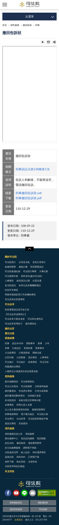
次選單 (29, 16)
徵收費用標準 (34, 443)
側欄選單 (4, 4)
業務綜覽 (9, 338)
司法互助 (44, 362)
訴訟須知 (9, 443)
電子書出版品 (27, 414)
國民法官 (9, 328)
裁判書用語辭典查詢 (15, 395)
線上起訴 (25, 452)
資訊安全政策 (16, 509)
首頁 (4, 25)
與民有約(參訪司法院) (31, 276)
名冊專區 (9, 404)
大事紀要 (43, 271)
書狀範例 (27, 25)
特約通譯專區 (39, 452)
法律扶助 (32, 461)
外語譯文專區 (25, 390)
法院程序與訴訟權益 (15, 466)
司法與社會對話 (35, 318)
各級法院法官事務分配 (30, 400)
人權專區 (9, 280)
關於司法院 (11, 256)
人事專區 (44, 357)
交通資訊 (18, 519)
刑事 (37, 25)
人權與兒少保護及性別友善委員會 (21, 371)
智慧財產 (28, 348)
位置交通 (37, 280)
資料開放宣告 (16, 502)
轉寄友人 (48, 42)
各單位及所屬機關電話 (30, 285)
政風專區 (32, 362)
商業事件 (39, 348)
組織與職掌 (10, 266)
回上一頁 (42, 42)
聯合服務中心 (11, 438)
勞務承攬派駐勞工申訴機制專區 (20, 294)
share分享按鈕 (54, 42)
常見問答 (9, 471)
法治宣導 (21, 418)
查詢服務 (9, 376)
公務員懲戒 (24, 352)
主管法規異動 (41, 390)
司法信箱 (43, 509)
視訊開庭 (41, 438)
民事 (7, 343)
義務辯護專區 (38, 409)
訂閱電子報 (33, 457)
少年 (47, 343)
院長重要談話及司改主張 (17, 309)
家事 (40, 343)
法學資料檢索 (41, 386)
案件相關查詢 (11, 381)
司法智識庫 (26, 386)
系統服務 (29, 433)
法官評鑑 (9, 357)
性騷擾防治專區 (12, 366)
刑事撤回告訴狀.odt (29, 193)
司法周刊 (9, 418)
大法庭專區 (10, 352)
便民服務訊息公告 (13, 433)
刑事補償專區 (11, 414)
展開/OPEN (29, 249)
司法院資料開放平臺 (38, 418)
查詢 (54, 4)
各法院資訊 (10, 285)
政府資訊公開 (23, 280)
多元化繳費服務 (12, 447)
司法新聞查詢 (27, 381)
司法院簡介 (10, 262)
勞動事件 (30, 343)
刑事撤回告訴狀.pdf (29, 198)
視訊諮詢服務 (27, 438)
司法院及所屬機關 (14, 4)
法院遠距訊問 (11, 452)
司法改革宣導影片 (13, 323)
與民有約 (21, 457)
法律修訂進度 (34, 395)
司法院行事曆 (29, 271)
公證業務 (21, 357)
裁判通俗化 (30, 323)
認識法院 (9, 457)
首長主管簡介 (39, 262)
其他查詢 (23, 423)
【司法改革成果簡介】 (16, 314)
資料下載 (9, 461)
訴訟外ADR (17, 343)
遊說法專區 (10, 423)
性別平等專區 (11, 290)
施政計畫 (23, 266)
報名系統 (21, 461)
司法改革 (9, 304)
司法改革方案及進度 (15, 318)
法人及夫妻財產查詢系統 (17, 409)
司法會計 (9, 362)
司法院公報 (42, 414)
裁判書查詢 (10, 390)
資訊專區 (32, 357)
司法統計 (21, 362)
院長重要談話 (37, 266)
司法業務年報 (11, 276)
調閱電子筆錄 (29, 447)
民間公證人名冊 (24, 404)
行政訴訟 (16, 348)
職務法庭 (37, 352)
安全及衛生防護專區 (15, 299)
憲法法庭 (9, 333)
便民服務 (14, 25)
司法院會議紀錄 (12, 271)
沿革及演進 (24, 262)
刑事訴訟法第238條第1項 (33, 169)
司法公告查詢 (11, 386)
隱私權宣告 (43, 502)
